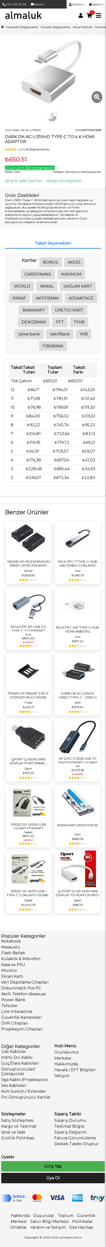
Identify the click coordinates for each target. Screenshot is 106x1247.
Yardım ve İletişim (48, 1227)
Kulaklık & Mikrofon (20, 958)
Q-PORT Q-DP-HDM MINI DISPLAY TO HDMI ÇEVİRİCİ (77, 893)
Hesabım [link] (76, 4)
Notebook (11, 941)
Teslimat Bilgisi (69, 1126)
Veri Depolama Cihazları (25, 982)
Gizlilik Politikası (18, 1138)
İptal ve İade (13, 1132)
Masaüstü (10, 947)
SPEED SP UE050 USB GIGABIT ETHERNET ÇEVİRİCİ (28, 826)
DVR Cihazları (14, 1023)
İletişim (37, 4)
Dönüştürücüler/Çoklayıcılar (18, 1071)
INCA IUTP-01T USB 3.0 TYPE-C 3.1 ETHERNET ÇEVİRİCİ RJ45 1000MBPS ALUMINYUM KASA (28, 629)
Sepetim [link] (96, 4)
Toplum (65, 1215)
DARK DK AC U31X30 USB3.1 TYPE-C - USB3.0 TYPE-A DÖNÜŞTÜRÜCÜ (78, 695)
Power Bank (13, 1000)
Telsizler (9, 1005)
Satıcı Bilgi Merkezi (49, 1221)
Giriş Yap (52, 1166)
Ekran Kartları (83, 27)
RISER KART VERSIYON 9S (77, 825)
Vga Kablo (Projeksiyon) (24, 1079)
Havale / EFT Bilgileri (75, 1070)
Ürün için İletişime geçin (30, 168)
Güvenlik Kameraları (21, 1017)
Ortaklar (18, 1227)
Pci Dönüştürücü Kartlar (26, 1097)
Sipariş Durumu (70, 1120)
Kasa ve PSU (13, 964)
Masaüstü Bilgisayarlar (22, 27)
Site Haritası (81, 1227)
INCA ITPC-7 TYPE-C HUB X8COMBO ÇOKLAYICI (77, 563)
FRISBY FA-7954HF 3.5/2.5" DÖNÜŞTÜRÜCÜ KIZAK (28, 695)
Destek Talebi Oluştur (76, 1144)
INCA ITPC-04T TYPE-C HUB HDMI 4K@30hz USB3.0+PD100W (77, 629)
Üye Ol (52, 1178)
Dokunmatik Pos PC (21, 988)
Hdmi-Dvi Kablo (17, 1057)
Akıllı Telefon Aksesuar (23, 994)
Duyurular (43, 1215)
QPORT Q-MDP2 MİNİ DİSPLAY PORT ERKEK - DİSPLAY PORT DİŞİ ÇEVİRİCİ (28, 761)
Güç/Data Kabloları (20, 1063)
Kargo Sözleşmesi (64, 180)
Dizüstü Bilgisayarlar (56, 27)
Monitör (9, 970)
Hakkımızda (66, 1064)
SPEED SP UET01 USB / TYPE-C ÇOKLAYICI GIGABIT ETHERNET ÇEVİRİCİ (28, 893)
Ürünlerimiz (66, 1052)
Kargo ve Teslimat (18, 1126)
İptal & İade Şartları (24, 180)
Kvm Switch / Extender (23, 1091)
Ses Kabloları (13, 1085)
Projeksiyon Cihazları (22, 1029)
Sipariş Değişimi (70, 1132)
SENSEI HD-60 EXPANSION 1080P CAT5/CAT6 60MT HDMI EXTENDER (28, 563)
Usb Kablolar (13, 1051)
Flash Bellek (13, 953)
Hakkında (20, 1215)
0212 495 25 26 (14, 4)
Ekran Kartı (12, 976)
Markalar (63, 1058)
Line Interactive (16, 1011)
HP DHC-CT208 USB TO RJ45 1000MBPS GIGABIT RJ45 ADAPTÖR (77, 760)
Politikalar (82, 1221)
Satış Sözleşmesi (17, 1120)
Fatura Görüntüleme (75, 1138)
